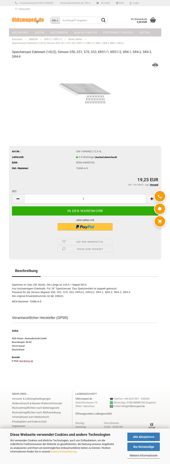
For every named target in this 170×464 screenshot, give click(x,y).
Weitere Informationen (144, 455)
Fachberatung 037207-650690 (35, 3)
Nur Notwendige (143, 446)
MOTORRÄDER (59, 32)
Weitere (144, 32)
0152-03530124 (136, 402)
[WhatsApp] (160, 209)
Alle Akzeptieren (143, 436)
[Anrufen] (160, 196)
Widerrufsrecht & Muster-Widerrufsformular (37, 403)
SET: (14, 191)
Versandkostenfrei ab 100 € (75, 3)
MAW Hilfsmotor (85, 32)
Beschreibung (26, 271)
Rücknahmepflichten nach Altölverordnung (36, 412)
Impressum (18, 426)
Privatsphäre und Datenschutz (29, 421)
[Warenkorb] (160, 221)
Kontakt (105, 3)
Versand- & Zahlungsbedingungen (31, 398)
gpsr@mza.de (26, 360)
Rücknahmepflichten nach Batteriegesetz (35, 407)
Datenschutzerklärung (63, 451)
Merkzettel (22, 9)
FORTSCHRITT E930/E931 (118, 32)
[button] (120, 3)
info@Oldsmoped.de (133, 406)
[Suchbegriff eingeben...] (55, 20)
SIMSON (39, 32)
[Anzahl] (85, 198)
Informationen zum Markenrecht (30, 416)
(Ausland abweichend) (106, 157)
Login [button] (134, 3)
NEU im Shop (20, 32)
